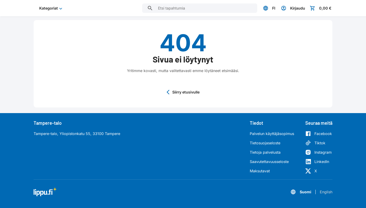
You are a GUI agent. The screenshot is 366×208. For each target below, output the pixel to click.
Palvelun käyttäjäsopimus (272, 133)
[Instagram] (318, 152)
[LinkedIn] (318, 161)
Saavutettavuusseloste (269, 161)
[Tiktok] (318, 143)
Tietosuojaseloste (265, 143)
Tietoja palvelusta (265, 152)
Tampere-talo (48, 123)
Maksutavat (260, 171)
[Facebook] (318, 133)
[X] (318, 171)
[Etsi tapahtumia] (150, 8)
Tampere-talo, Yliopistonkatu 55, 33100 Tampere (77, 133)
